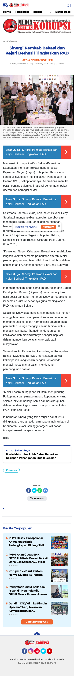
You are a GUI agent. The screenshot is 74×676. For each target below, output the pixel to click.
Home (7, 11)
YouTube (52, 652)
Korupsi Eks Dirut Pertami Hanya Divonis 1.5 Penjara (26, 572)
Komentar (37, 498)
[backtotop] (37, 635)
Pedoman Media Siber (31, 659)
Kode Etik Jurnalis (54, 659)
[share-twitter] (34, 490)
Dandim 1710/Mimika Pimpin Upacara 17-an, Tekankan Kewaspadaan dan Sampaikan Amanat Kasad (28, 607)
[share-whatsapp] (39, 490)
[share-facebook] (28, 490)
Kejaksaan (11, 470)
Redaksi (14, 659)
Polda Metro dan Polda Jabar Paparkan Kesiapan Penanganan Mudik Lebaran (32, 456)
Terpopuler (22, 11)
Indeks (37, 11)
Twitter (44, 652)
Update (48, 227)
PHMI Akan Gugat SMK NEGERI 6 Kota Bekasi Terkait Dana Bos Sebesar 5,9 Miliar (28, 558)
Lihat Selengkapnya (37, 621)
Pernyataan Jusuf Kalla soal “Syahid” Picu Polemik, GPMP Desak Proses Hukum (28, 590)
